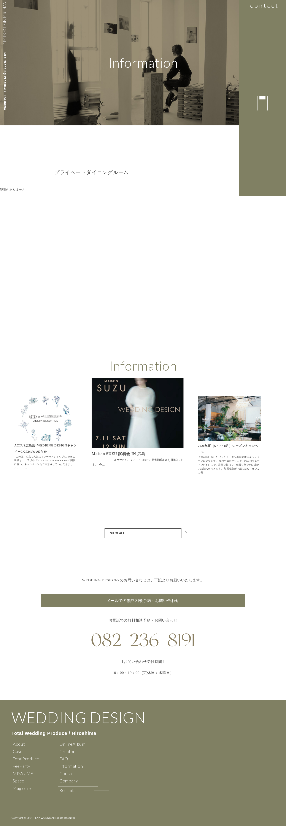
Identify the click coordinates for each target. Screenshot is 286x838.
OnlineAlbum (72, 756)
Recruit (66, 802)
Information (71, 778)
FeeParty (21, 778)
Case (17, 763)
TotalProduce (26, 770)
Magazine (22, 800)
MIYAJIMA (23, 785)
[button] (187, 428)
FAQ (63, 770)
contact (262, 6)
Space (18, 792)
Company (68, 792)
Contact (67, 785)
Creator (67, 763)
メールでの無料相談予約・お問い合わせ (143, 604)
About (19, 756)
